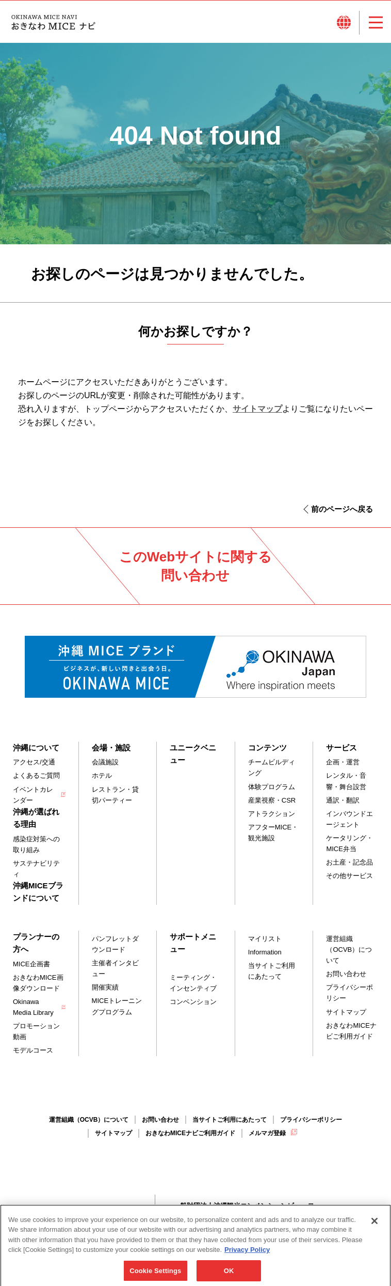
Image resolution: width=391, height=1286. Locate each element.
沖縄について (36, 747)
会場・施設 (111, 747)
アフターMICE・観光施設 (273, 832)
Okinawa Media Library (33, 1007)
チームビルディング (271, 767)
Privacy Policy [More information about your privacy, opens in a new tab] (247, 1257)
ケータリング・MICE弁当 (349, 843)
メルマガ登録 (267, 1133)
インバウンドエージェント (349, 819)
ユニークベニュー (193, 753)
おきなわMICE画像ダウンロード (38, 983)
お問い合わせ (346, 974)
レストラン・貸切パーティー (115, 795)
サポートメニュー (193, 942)
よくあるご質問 (36, 775)
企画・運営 (343, 762)
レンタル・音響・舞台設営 (346, 781)
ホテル (102, 775)
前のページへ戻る (342, 509)
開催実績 (105, 987)
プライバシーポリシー (349, 992)
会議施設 (105, 762)
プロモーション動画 (36, 1031)
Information (265, 952)
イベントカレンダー (33, 795)
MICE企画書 (31, 964)
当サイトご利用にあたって (271, 971)
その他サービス (349, 876)
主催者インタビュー (115, 968)
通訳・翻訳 (343, 800)
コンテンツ (267, 747)
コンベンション (193, 1002)
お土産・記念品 (349, 862)
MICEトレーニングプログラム (117, 1006)
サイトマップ (257, 408)
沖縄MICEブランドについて (38, 891)
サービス (341, 747)
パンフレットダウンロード (115, 944)
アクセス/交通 (34, 762)
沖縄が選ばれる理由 (36, 817)
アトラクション (271, 814)
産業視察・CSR (272, 800)
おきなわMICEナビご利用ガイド (351, 1031)
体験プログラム (271, 787)
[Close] (374, 1228)
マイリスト (265, 939)
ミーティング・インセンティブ (193, 983)
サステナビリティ (36, 868)
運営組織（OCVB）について (349, 949)
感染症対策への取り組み (36, 844)
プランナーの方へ (36, 942)
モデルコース (33, 1050)
